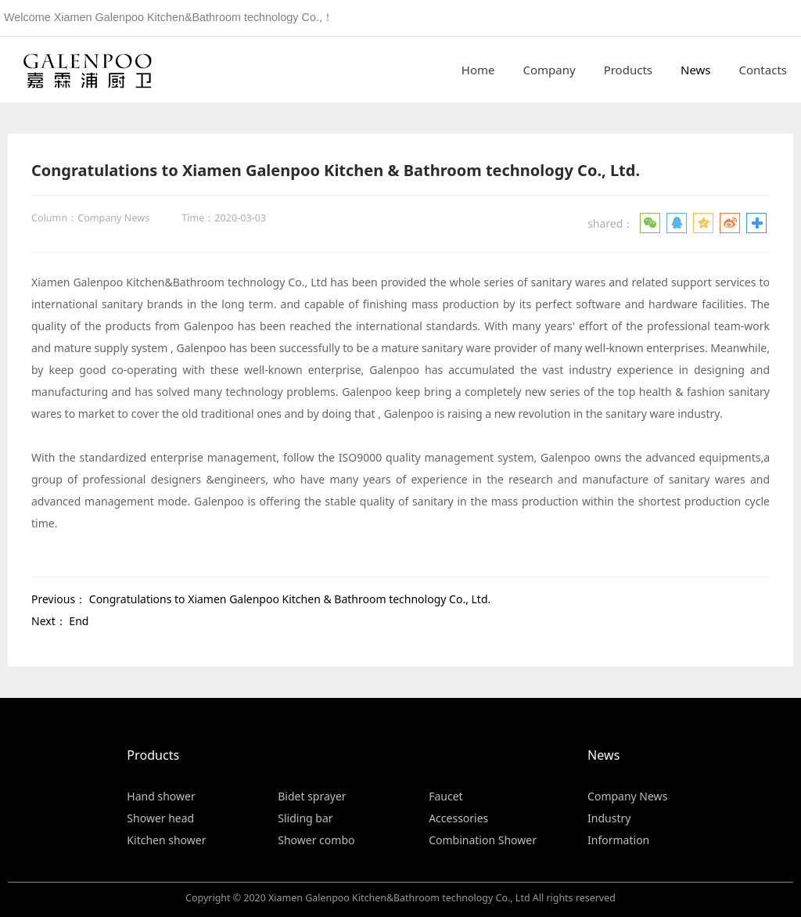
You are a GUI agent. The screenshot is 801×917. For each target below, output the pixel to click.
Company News (627, 796)
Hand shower (161, 796)
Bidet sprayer (312, 796)
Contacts (763, 69)
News (696, 69)
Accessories (458, 818)
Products (628, 69)
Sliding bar (305, 818)
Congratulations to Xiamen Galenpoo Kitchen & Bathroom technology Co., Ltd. (290, 599)
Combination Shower (483, 839)
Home (478, 69)
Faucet (445, 796)
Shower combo (316, 839)
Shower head (160, 818)
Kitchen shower (166, 839)
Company (549, 69)
